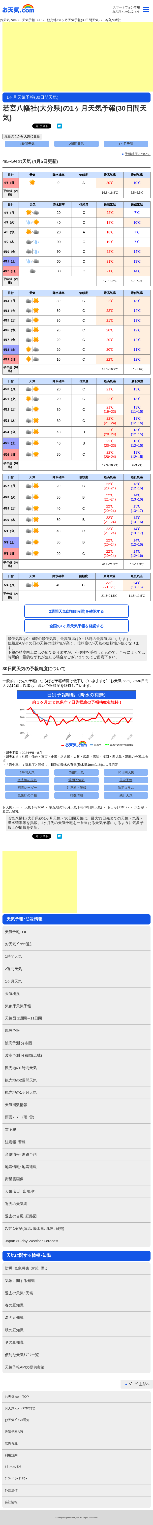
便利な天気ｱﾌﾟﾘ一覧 (22, 1355)
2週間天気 (76, 144)
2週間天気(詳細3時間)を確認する (76, 611)
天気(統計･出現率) (20, 1191)
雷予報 (10, 1129)
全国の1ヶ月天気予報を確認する (76, 626)
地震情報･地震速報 (21, 1167)
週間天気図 (76, 780)
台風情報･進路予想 (21, 1154)
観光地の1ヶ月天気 (21, 1092)
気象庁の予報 (27, 795)
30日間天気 (126, 772)
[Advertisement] (77, 57)
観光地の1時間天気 (21, 1068)
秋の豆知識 (14, 1330)
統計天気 (126, 795)
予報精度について (138, 154)
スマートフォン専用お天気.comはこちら (126, 9)
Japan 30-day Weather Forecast (31, 1241)
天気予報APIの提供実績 (24, 1367)
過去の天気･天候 (19, 1293)
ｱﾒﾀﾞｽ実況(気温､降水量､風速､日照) (34, 1228)
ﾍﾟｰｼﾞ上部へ (139, 1384)
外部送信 (11, 1490)
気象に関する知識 (20, 1280)
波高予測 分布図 (18, 1043)
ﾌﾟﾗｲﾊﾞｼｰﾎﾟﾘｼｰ (16, 1478)
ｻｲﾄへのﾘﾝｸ (13, 1467)
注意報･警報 (15, 1142)
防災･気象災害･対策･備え (26, 1268)
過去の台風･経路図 (21, 1216)
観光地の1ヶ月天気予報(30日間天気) (73, 20)
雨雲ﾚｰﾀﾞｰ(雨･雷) (19, 1117)
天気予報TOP (32, 20)
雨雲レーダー (27, 788)
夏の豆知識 (14, 1317)
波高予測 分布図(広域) (23, 1055)
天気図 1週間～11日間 (23, 1018)
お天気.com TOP (17, 1396)
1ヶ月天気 (126, 144)
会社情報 (11, 1502)
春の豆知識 (14, 1305)
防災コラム (126, 788)
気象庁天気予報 (18, 1006)
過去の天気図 (16, 1204)
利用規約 (11, 1455)
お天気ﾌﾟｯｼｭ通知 (19, 944)
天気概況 (12, 993)
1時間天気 (27, 144)
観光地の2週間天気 (21, 1080)
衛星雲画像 (14, 1179)
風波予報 (126, 780)
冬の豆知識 (14, 1342)
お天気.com (18, 9)
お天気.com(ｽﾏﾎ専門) (20, 1408)
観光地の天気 (27, 780)
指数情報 (76, 795)
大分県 (139, 807)
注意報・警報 (76, 788)
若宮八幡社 (113, 20)
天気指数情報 (16, 1105)
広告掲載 (11, 1443)
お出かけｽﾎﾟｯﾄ (118, 807)
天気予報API (14, 1431)
